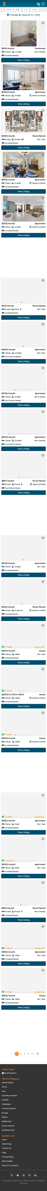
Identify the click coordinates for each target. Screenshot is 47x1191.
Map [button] (18, 9)
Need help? (8, 1069)
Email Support (9, 1073)
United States (7, 1082)
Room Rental (39, 136)
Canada (5, 1100)
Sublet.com (8, 1135)
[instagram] (23, 1175)
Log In (4, 1139)
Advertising (6, 1144)
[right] (37, 1054)
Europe (5, 1113)
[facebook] (12, 1175)
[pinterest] (29, 1175)
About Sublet (7, 1161)
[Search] (38, 4)
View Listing (23, 60)
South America (8, 1126)
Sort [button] (26, 9)
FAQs (4, 1152)
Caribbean (6, 1104)
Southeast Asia (8, 1130)
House (42, 651)
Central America (9, 1108)
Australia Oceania (9, 1095)
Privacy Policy (8, 1157)
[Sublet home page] (4, 4)
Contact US (6, 1148)
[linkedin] (35, 1175)
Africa (4, 1087)
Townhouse (39, 48)
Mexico (5, 1117)
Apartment (40, 92)
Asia (3, 1091)
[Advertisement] (23, 258)
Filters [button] (8, 9)
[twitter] (17, 1175)
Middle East (7, 1121)
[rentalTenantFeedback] (39, 647)
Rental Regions (10, 1078)
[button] (34, 9)
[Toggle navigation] (43, 4)
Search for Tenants (10, 1165)
